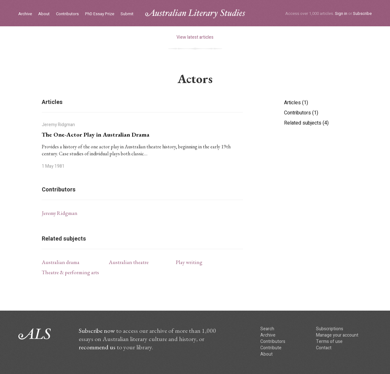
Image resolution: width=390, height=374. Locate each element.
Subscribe (362, 13)
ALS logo (195, 13)
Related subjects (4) (306, 123)
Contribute (271, 348)
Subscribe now (97, 330)
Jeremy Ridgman (59, 213)
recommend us (97, 347)
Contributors (67, 14)
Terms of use (329, 341)
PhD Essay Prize (99, 14)
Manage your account (337, 335)
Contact (323, 348)
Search (267, 329)
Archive (25, 14)
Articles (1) (296, 102)
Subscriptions (329, 329)
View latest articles (195, 37)
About (44, 14)
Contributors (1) (301, 113)
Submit (127, 14)
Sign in (341, 13)
